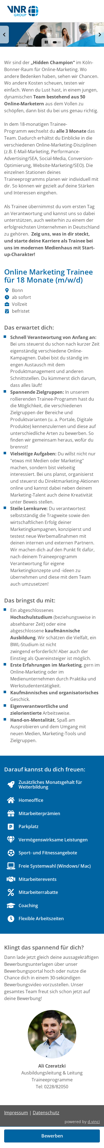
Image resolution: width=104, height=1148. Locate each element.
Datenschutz (46, 1113)
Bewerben (52, 1136)
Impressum (16, 1113)
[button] (4, 34)
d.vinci (94, 1121)
